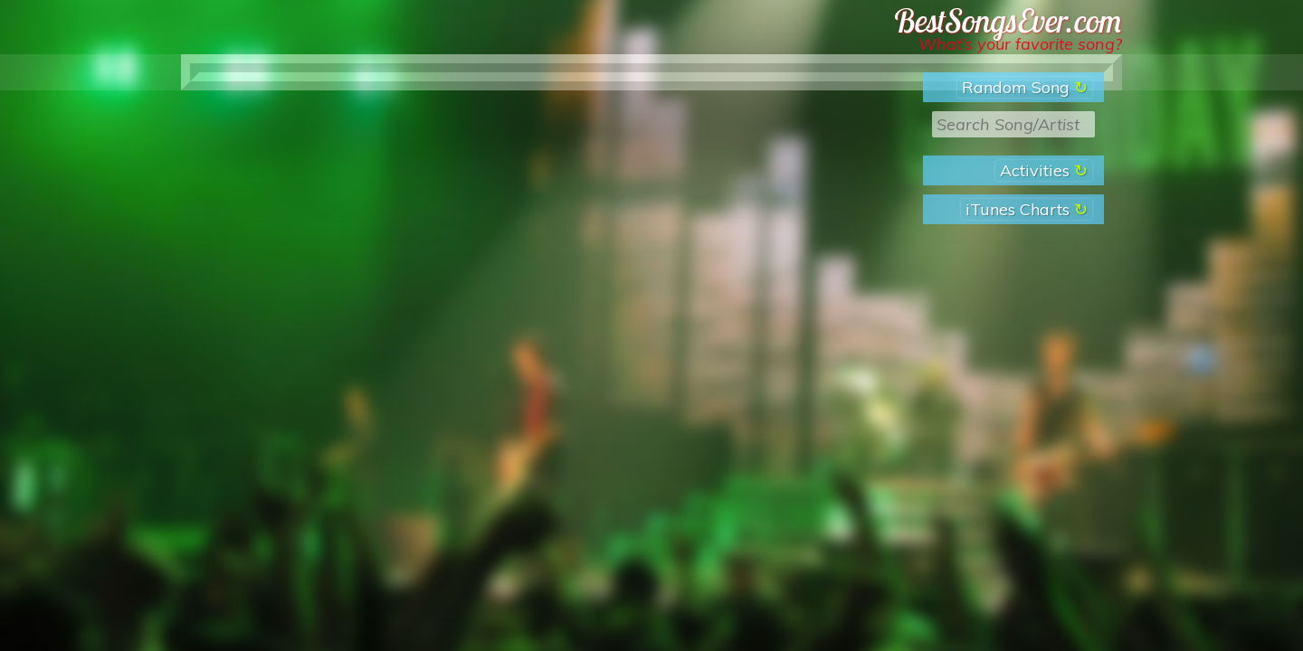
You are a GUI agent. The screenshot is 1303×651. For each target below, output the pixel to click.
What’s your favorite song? (1020, 43)
